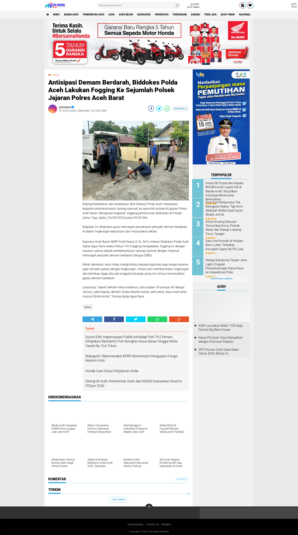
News (56, 14)
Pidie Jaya (211, 14)
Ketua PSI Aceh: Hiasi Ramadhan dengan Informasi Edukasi (220, 339)
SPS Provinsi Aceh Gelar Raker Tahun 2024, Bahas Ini (218, 351)
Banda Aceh (71, 14)
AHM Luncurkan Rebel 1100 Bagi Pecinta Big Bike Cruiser (220, 327)
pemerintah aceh (94, 14)
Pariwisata (162, 14)
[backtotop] (149, 507)
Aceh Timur (229, 14)
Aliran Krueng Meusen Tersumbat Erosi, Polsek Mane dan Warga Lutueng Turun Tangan (226, 227)
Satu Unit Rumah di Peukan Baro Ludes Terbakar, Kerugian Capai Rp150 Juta (226, 244)
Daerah (196, 14)
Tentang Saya (135, 524)
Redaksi (166, 524)
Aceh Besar (126, 14)
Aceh (112, 14)
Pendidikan (180, 14)
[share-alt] (92, 319)
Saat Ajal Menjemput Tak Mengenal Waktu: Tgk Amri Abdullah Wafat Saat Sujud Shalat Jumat (224, 208)
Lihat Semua (118, 499)
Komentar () (180, 108)
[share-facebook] (151, 108)
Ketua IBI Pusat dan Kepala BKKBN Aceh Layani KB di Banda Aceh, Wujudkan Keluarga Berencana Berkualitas (224, 191)
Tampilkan (181, 479)
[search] (138, 5)
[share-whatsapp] (167, 108)
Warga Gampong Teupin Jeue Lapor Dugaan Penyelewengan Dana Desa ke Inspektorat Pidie (226, 265)
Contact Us (152, 524)
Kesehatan (144, 14)
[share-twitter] (159, 108)
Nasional (246, 14)
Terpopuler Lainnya (221, 278)
